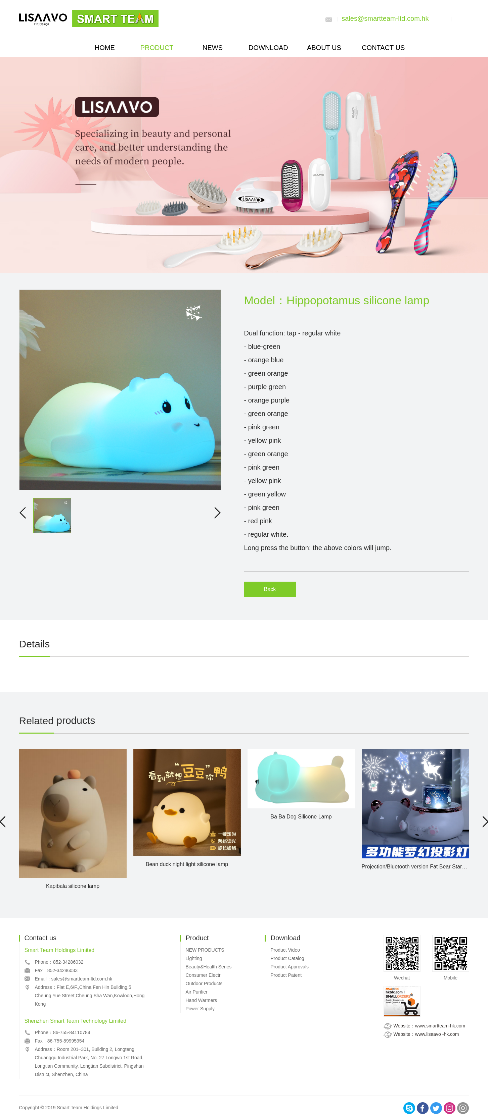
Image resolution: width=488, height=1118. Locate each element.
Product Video (285, 950)
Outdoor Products (204, 983)
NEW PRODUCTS (205, 950)
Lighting (194, 958)
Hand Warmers (201, 1000)
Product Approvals (289, 966)
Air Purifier (197, 992)
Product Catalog (287, 958)
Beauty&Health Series (209, 966)
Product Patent (286, 975)
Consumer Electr (203, 975)
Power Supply (200, 1008)
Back (270, 589)
